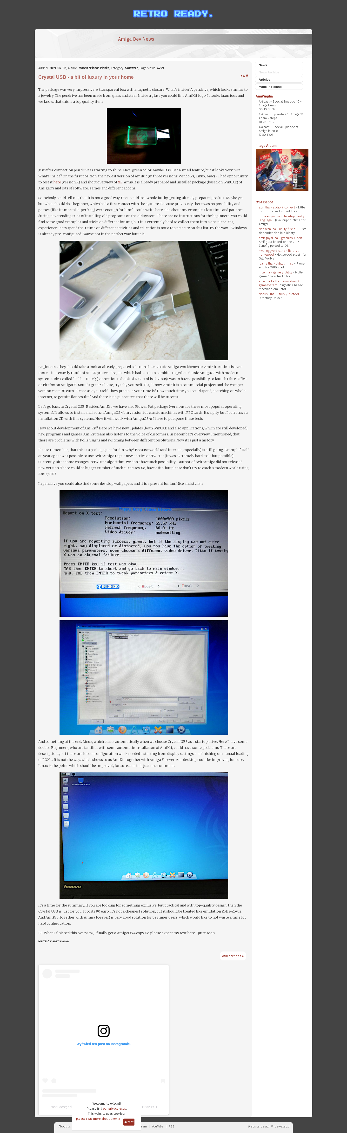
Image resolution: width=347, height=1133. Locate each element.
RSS (171, 1126)
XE (120, 182)
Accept (128, 1122)
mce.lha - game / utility (275, 272)
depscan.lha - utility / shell (278, 229)
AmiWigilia (264, 96)
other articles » (233, 956)
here (57, 182)
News (263, 65)
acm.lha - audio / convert (277, 207)
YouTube (158, 1126)
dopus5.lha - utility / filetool (279, 294)
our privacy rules (114, 1108)
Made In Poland (270, 87)
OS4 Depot (264, 202)
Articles (264, 79)
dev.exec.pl (282, 1126)
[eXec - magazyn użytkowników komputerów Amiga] (64, 43)
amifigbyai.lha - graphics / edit (280, 238)
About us (65, 1126)
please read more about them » (98, 1118)
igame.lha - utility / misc (276, 263)
